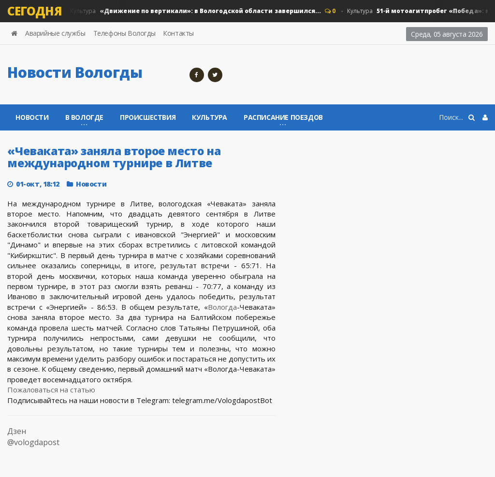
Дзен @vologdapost (33, 437)
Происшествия (147, 117)
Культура (195, 11)
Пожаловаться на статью (51, 389)
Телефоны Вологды (124, 33)
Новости (31, 117)
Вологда (222, 307)
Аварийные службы (55, 33)
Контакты (178, 33)
